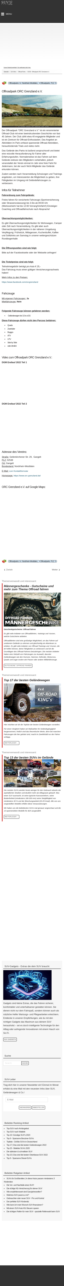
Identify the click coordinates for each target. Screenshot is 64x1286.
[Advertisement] (32, 41)
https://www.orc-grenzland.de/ (27, 476)
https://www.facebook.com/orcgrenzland (20, 282)
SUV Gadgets (10, 1039)
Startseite (6, 72)
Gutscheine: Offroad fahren (18, 665)
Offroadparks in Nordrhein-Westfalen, (24, 83)
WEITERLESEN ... (11, 743)
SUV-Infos (13, 72)
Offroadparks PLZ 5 (48, 83)
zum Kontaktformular (18, 471)
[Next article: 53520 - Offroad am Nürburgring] (56, 570)
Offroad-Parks (21, 72)
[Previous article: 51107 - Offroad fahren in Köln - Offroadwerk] (8, 570)
